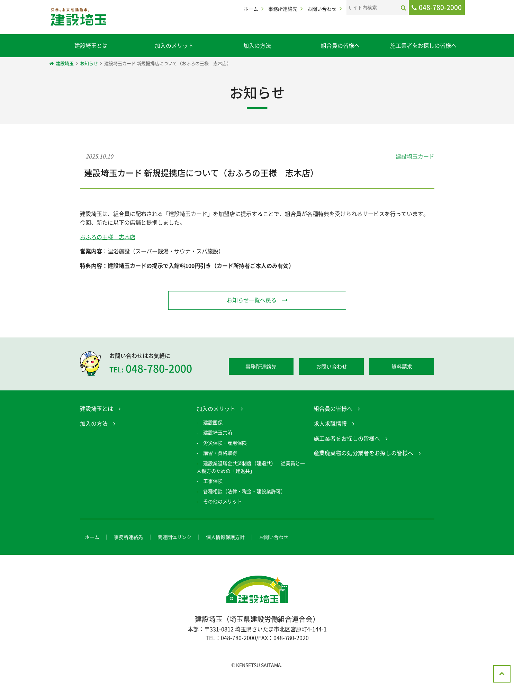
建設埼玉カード (415, 156)
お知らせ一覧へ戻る (252, 300)
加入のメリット (174, 45)
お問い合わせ (321, 8)
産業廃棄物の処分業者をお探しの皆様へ (363, 454)
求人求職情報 (330, 425)
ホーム (251, 8)
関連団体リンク (174, 538)
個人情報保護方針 (225, 538)
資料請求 (401, 368)
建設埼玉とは (91, 45)
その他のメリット (222, 502)
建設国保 (213, 423)
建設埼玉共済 (217, 433)
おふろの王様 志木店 (107, 237)
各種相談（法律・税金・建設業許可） (244, 492)
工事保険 (213, 482)
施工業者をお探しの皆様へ (423, 45)
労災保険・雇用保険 (225, 444)
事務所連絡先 (282, 8)
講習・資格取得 (220, 454)
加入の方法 (257, 45)
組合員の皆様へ (340, 45)
